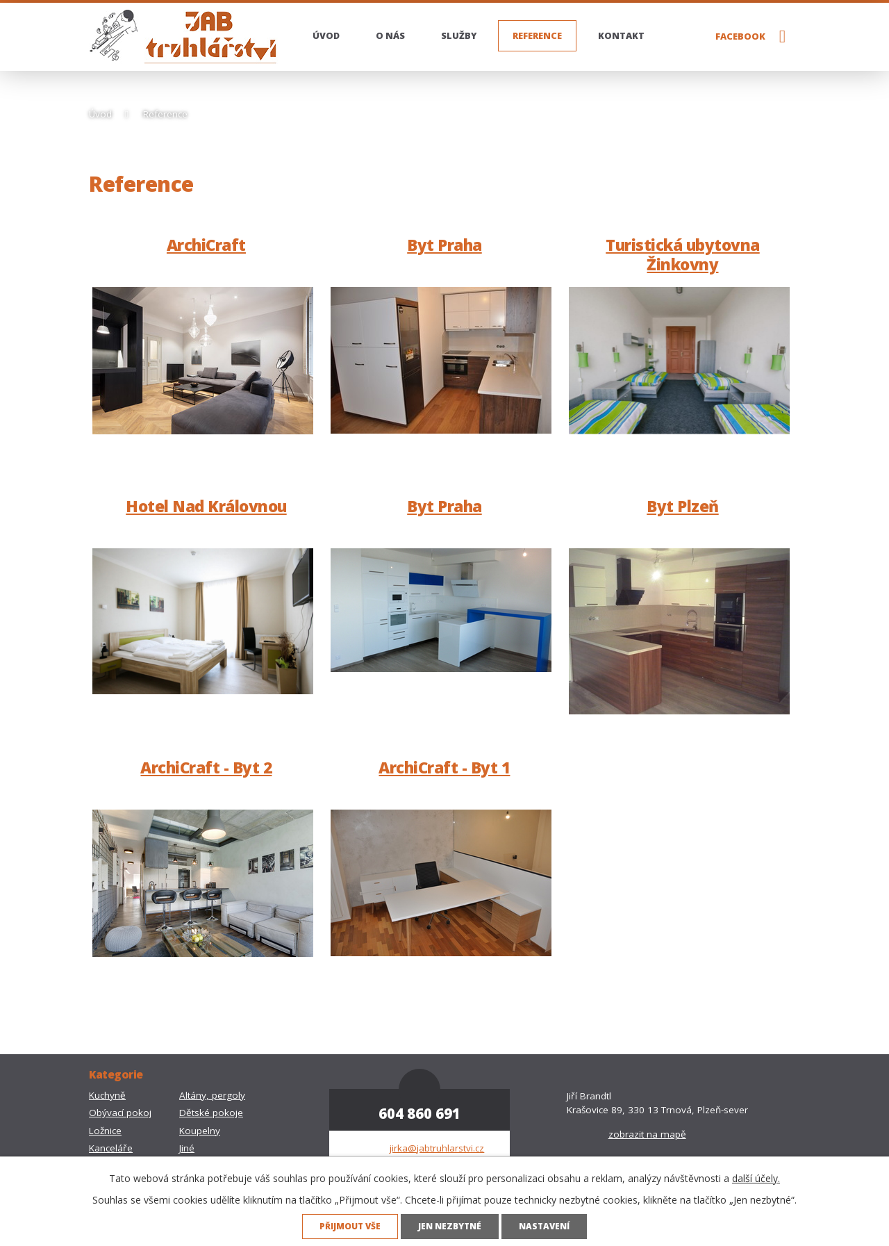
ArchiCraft (206, 245)
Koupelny (199, 1130)
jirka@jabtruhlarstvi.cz (437, 1148)
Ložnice (105, 1130)
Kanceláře (111, 1148)
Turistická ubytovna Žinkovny (683, 254)
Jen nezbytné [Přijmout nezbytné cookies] (449, 1225)
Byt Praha (444, 245)
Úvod (326, 35)
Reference (537, 35)
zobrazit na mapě (647, 1134)
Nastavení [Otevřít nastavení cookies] (544, 1225)
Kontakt (621, 35)
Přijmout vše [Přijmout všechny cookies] (350, 1225)
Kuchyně (107, 1095)
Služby (458, 35)
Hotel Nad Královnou (206, 506)
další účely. (756, 1178)
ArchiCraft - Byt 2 (206, 767)
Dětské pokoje (211, 1112)
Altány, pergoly (212, 1095)
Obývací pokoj (120, 1112)
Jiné (186, 1148)
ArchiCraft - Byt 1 (444, 767)
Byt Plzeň (683, 506)
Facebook (740, 36)
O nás (390, 35)
